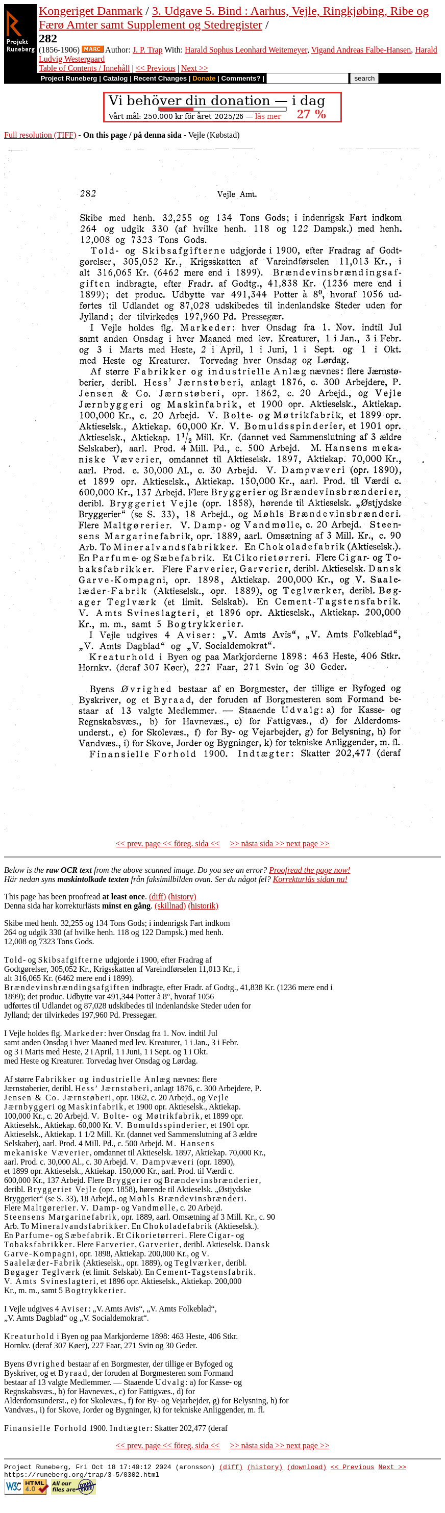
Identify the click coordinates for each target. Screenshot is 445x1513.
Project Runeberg (68, 78)
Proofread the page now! (309, 870)
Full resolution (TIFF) (40, 135)
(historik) (203, 905)
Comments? (241, 78)
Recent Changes (160, 78)
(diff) (157, 896)
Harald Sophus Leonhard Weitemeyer (246, 49)
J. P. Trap (148, 49)
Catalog (115, 78)
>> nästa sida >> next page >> (279, 843)
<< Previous (156, 68)
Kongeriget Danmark (90, 10)
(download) (307, 1468)
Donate (203, 78)
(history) (182, 896)
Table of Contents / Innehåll (84, 68)
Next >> (194, 68)
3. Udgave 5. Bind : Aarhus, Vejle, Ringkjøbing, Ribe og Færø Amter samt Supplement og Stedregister (234, 17)
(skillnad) (170, 905)
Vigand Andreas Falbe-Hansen (361, 49)
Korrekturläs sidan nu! (310, 879)
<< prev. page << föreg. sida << (167, 843)
